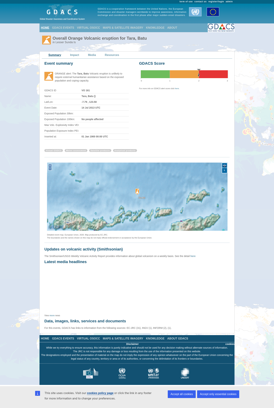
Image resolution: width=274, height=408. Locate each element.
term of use (186, 1)
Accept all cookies (182, 394)
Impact (74, 54)
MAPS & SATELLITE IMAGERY (123, 27)
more (52, 315)
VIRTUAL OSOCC (88, 27)
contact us (200, 1)
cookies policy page (100, 393)
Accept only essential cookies (218, 394)
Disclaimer (132, 344)
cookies (230, 344)
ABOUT (172, 27)
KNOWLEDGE (155, 27)
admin (229, 1)
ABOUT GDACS (177, 338)
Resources (112, 54)
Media (92, 54)
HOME (45, 27)
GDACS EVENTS (63, 27)
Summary (54, 54)
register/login (216, 1)
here (177, 88)
